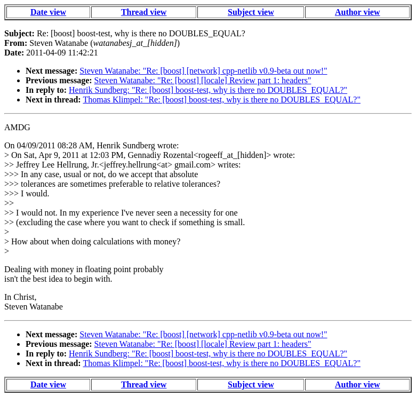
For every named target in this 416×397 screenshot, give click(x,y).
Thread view (143, 12)
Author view (357, 12)
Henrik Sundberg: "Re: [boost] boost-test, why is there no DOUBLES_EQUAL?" (208, 89)
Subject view (251, 12)
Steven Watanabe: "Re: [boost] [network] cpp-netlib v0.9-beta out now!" (203, 70)
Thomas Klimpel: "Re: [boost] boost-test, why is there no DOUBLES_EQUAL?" (222, 99)
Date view (48, 12)
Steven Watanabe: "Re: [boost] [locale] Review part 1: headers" (202, 80)
